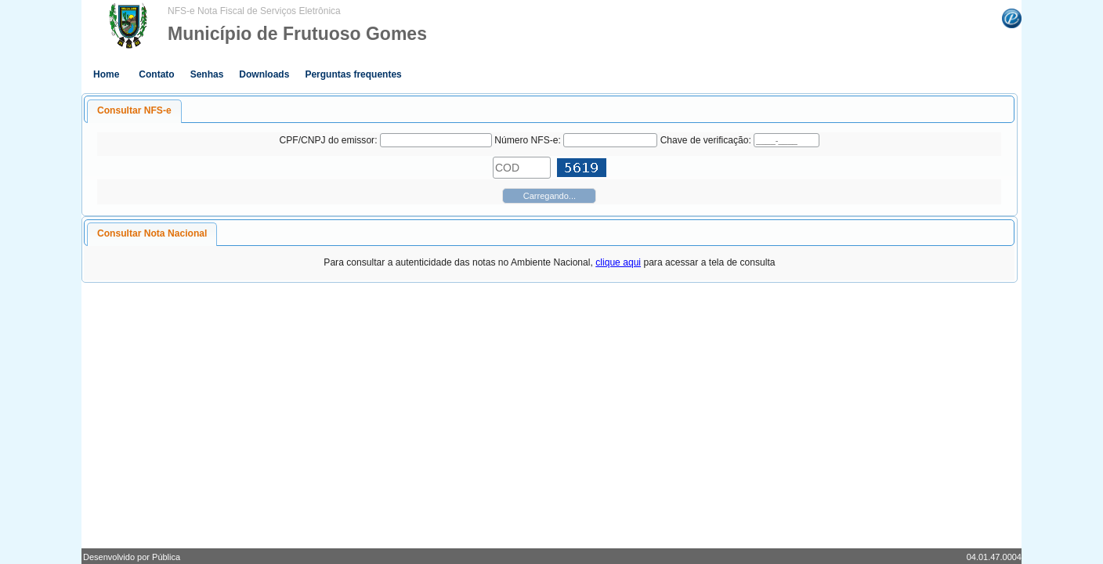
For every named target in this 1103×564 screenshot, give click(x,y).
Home (106, 74)
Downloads (264, 74)
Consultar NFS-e (134, 110)
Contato (156, 74)
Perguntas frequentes (353, 74)
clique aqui (618, 262)
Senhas (207, 74)
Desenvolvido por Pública (131, 557)
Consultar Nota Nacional (152, 233)
